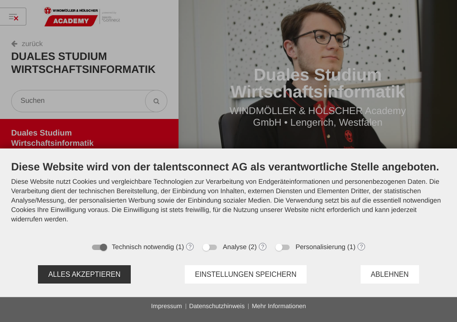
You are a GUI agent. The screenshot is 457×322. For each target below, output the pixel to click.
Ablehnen (390, 274)
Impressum (166, 305)
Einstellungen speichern (246, 274)
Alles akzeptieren (84, 274)
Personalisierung (320, 247)
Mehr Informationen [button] (279, 305)
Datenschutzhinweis (217, 305)
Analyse (234, 247)
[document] (228, 199)
